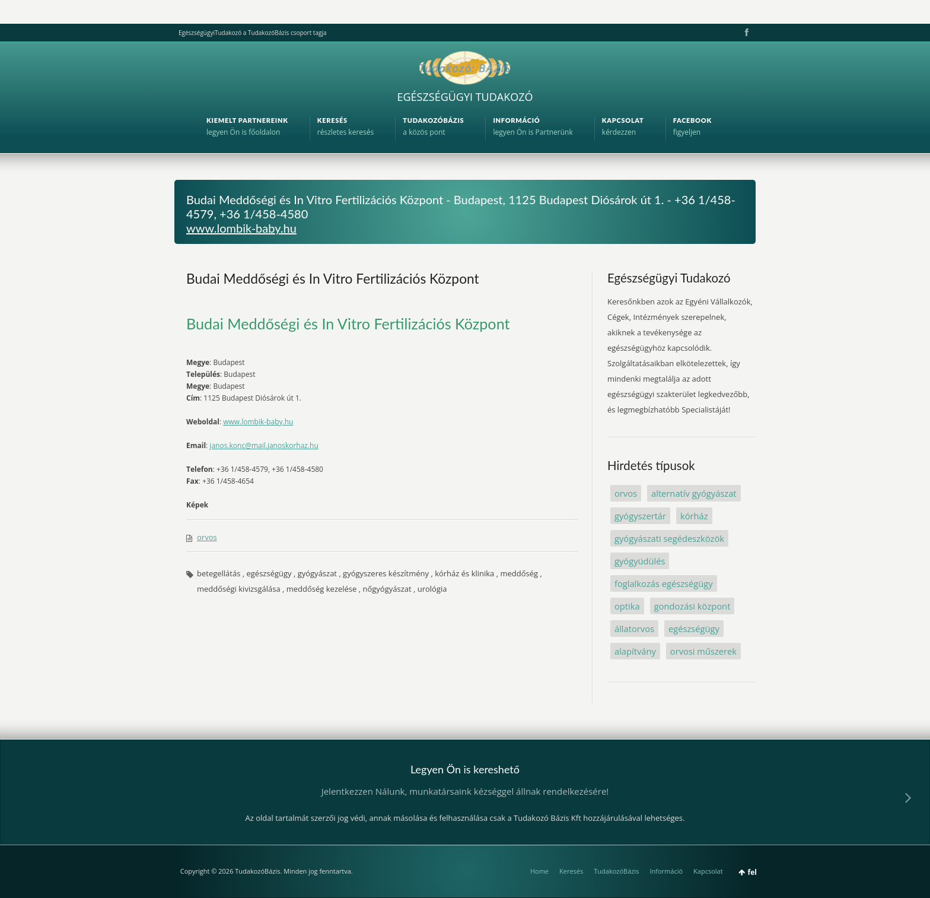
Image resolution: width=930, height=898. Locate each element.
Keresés (571, 871)
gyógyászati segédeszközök (669, 538)
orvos (207, 537)
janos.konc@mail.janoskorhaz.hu (263, 445)
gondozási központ (692, 606)
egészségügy (693, 628)
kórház (694, 516)
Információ (666, 871)
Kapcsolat (708, 871)
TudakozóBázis (616, 871)
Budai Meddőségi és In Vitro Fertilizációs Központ (332, 278)
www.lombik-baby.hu (241, 228)
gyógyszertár (640, 516)
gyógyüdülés (639, 561)
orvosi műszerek (703, 651)
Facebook (745, 33)
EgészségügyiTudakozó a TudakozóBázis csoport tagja (252, 32)
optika (627, 606)
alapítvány (635, 651)
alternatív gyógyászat (694, 493)
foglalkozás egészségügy (663, 583)
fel (752, 872)
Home (539, 871)
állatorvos (634, 628)
